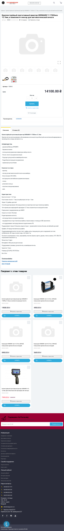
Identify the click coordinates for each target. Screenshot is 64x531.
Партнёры (3, 458)
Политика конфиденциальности (9, 448)
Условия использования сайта (9, 443)
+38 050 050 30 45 (6, 489)
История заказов (5, 475)
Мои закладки (4, 478)
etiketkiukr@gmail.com (7, 507)
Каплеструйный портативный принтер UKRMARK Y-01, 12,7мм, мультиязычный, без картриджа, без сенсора (15, 389)
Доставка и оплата (6, 438)
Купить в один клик (32, 108)
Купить (32, 104)
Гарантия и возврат (6, 441)
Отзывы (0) (16, 130)
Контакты (3, 451)
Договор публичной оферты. (8, 453)
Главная (3, 10)
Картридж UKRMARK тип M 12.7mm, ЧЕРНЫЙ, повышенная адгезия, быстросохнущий (45, 344)
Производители (5, 456)
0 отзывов (24, 20)
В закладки (33, 113)
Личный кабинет (5, 473)
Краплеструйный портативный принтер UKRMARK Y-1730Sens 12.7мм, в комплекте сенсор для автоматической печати (34, 10)
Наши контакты (5, 464)
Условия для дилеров (6, 446)
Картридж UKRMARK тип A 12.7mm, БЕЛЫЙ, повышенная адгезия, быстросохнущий (13, 344)
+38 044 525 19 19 (6, 487)
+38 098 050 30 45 (6, 492)
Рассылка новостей (6, 480)
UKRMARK (19, 119)
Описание (6, 130)
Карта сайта (4, 467)
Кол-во (32, 95)
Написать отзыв (35, 20)
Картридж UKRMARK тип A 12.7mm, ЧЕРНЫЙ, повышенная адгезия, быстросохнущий (45, 300)
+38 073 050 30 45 (6, 495)
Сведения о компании (6, 435)
